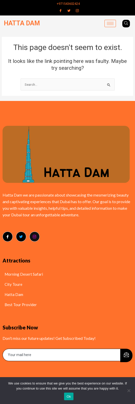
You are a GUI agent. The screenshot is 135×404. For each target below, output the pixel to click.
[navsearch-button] (126, 23)
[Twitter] (69, 10)
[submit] (126, 355)
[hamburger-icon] (110, 23)
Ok (69, 396)
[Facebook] (60, 10)
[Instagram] (77, 10)
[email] (62, 355)
